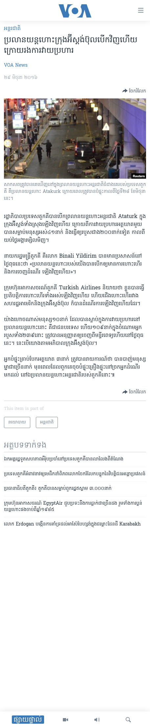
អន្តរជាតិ (12, 29)
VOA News (16, 65)
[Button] (134, 91)
